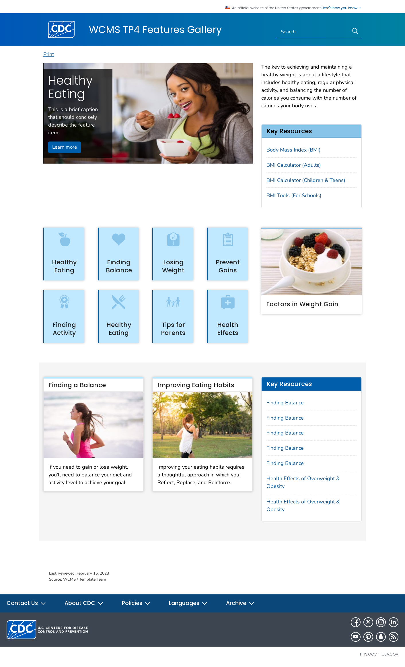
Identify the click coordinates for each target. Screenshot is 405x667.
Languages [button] (188, 603)
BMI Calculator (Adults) (293, 165)
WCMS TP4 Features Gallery (155, 29)
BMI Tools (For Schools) (294, 195)
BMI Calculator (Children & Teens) (305, 180)
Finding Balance (285, 402)
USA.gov (390, 654)
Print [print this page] (48, 54)
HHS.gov (368, 654)
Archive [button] (240, 603)
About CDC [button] (84, 603)
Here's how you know (342, 8)
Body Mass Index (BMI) (293, 149)
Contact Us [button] (26, 603)
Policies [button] (136, 603)
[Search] (313, 32)
